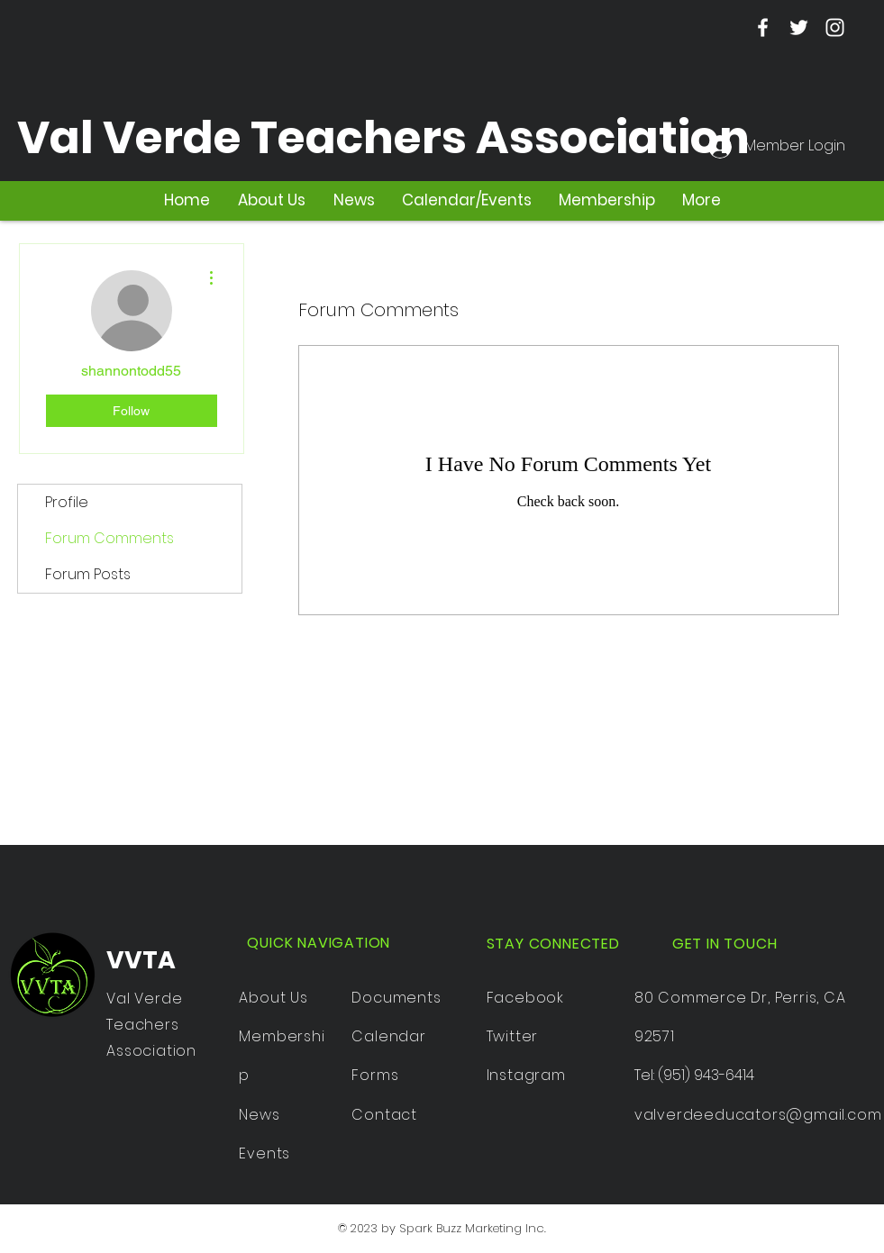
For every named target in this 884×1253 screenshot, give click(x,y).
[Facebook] (763, 27)
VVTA (141, 959)
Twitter (513, 1036)
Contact (384, 1114)
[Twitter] (799, 27)
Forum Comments (109, 538)
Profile (66, 502)
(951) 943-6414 (706, 1075)
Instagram (526, 1075)
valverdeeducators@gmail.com (758, 1114)
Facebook (525, 997)
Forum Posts (88, 574)
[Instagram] (835, 27)
